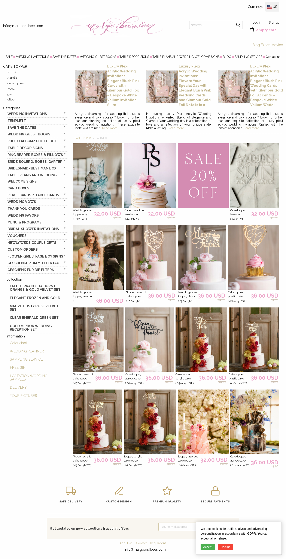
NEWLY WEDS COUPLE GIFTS (31, 243)
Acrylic (12, 77)
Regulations (158, 543)
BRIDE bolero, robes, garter (35, 162)
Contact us (273, 56)
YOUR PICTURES (23, 396)
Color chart (18, 343)
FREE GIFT (18, 368)
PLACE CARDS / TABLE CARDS (33, 195)
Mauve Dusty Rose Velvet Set (34, 308)
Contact (141, 543)
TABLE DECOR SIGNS (134, 56)
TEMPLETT (16, 121)
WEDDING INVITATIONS (32, 56)
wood (11, 88)
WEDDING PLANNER (27, 351)
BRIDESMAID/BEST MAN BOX (31, 168)
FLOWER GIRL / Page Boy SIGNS (35, 256)
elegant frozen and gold (35, 298)
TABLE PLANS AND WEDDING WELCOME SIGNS (185, 56)
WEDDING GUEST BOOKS (98, 56)
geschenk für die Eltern (30, 270)
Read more (110, 128)
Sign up (274, 22)
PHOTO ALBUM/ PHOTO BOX (32, 141)
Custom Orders (22, 249)
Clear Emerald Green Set (34, 318)
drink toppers (15, 83)
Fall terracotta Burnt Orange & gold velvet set (35, 288)
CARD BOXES (18, 188)
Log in (257, 22)
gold (10, 94)
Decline (225, 547)
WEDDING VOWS (21, 202)
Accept (207, 547)
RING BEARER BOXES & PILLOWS (35, 155)
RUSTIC (12, 72)
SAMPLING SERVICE (248, 56)
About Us (126, 543)
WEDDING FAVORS (23, 215)
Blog (256, 45)
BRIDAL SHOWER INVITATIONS (33, 229)
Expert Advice (272, 45)
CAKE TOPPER (83, 138)
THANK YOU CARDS (23, 209)
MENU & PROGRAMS (24, 222)
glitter (11, 99)
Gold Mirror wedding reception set (31, 327)
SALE (9, 56)
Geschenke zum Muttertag (33, 263)
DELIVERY (18, 387)
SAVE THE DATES (64, 56)
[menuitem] (9, 57)
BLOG (227, 56)
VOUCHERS (17, 236)
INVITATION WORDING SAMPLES (28, 377)
